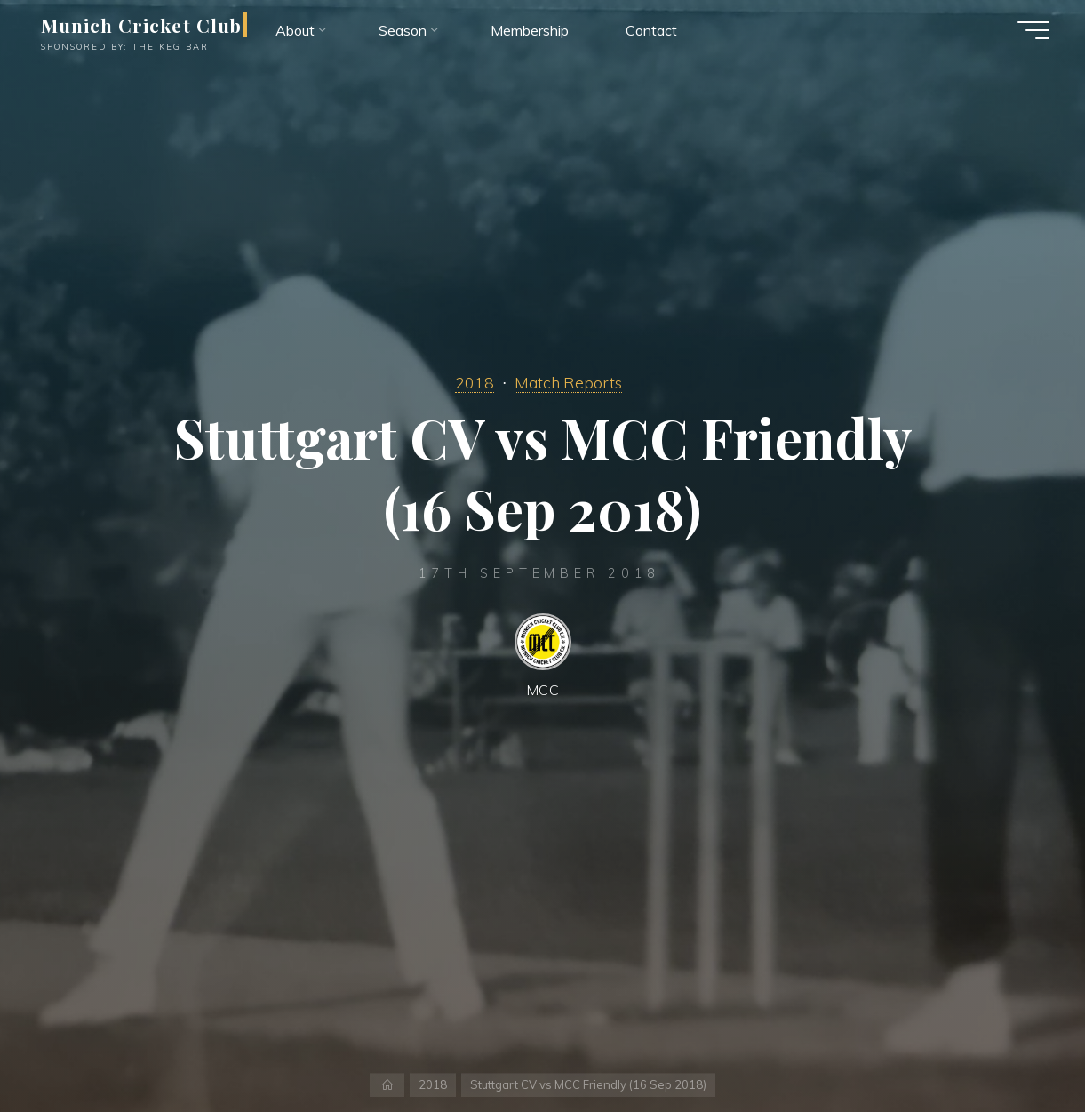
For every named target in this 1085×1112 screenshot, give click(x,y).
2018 (474, 382)
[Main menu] (1033, 30)
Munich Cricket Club (141, 24)
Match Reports (568, 382)
